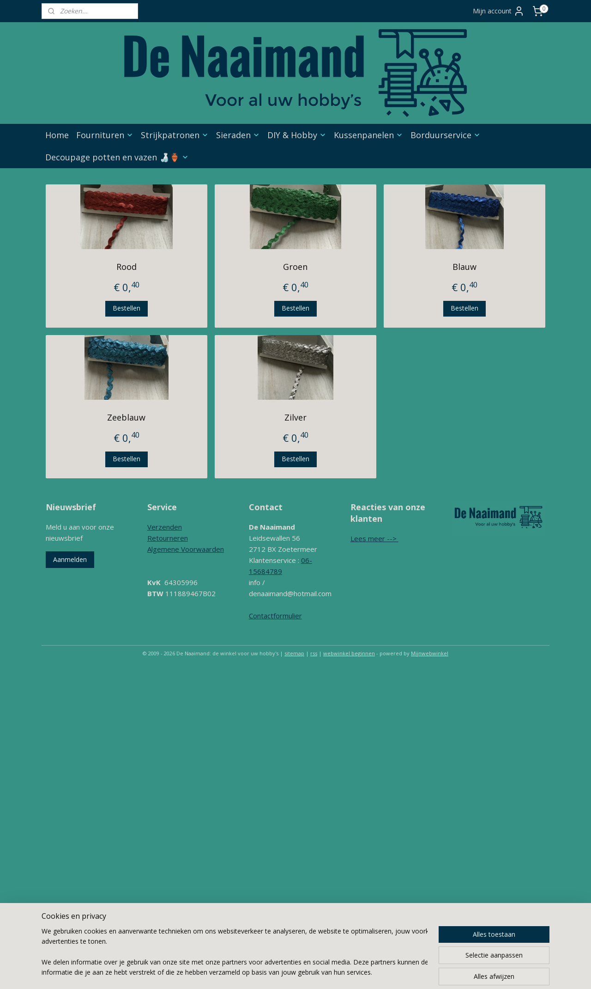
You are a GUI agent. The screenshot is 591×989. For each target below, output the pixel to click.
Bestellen (126, 308)
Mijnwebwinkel (429, 653)
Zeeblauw (126, 417)
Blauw (464, 266)
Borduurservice (445, 134)
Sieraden (238, 134)
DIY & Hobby (296, 134)
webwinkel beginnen (349, 653)
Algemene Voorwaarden (185, 549)
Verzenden (164, 526)
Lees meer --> (374, 538)
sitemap (294, 653)
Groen (295, 266)
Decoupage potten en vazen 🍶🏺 (117, 157)
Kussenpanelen (368, 134)
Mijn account (499, 11)
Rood (126, 266)
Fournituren (104, 134)
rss (313, 653)
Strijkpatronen (175, 134)
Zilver (295, 417)
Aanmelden (70, 559)
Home (57, 134)
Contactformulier (275, 615)
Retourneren (167, 538)
